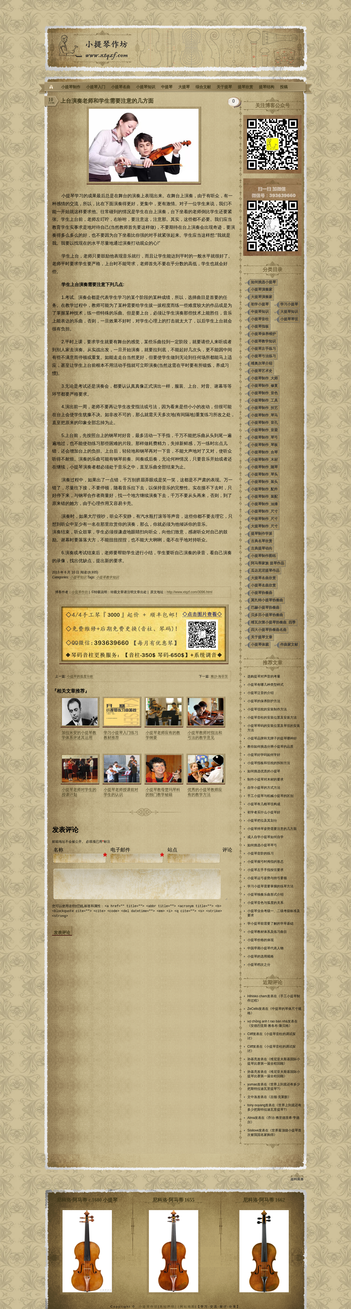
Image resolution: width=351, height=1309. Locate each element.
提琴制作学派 (261, 533)
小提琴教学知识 (107, 577)
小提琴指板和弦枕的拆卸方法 (268, 763)
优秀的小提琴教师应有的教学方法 (205, 792)
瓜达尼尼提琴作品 (265, 570)
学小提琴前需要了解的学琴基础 (270, 923)
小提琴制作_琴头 (264, 474)
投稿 (284, 87)
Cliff (250, 1034)
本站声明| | (170, 1306)
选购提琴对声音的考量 (263, 676)
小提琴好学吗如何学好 (263, 755)
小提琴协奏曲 (261, 593)
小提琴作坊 (80, 592)
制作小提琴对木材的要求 (265, 779)
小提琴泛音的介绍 (260, 693)
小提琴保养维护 (263, 334)
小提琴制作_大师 (264, 378)
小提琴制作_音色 (264, 393)
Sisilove (253, 1130)
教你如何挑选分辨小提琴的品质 (270, 746)
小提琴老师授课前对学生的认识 (121, 792)
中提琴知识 (260, 312)
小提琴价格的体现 (260, 940)
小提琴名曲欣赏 (263, 585)
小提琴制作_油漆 (264, 504)
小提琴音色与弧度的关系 (265, 903)
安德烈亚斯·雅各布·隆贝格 (270, 1026)
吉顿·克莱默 (279, 1097)
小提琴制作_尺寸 (264, 511)
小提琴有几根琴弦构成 (263, 804)
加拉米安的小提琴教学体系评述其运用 (79, 735)
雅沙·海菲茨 (219, 676)
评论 (227, 850)
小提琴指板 (260, 326)
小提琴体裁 (260, 644)
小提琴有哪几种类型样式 (265, 685)
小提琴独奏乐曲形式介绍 (265, 894)
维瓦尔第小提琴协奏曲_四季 (273, 622)
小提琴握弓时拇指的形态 (265, 862)
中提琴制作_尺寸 (264, 519)
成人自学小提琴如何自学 (265, 837)
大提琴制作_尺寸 (264, 526)
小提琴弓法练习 (263, 356)
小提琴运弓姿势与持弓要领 (267, 878)
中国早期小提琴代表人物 (265, 948)
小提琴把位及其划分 (262, 820)
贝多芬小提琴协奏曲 (267, 615)
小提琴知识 (145, 87)
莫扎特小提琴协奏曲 (267, 600)
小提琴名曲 (120, 87)
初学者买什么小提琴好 (263, 812)
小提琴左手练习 (263, 349)
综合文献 (203, 87)
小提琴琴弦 (289, 319)
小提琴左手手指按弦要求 (265, 870)
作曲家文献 (289, 644)
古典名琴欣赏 (261, 541)
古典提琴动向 (261, 548)
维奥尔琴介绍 (261, 363)
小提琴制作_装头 (264, 482)
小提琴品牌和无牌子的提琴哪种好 (272, 738)
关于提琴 (224, 87)
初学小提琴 (260, 304)
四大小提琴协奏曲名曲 (269, 630)
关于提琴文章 (261, 637)
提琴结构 (266, 87)
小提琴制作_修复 (264, 386)
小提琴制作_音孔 (264, 423)
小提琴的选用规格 (260, 956)
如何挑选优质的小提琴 (263, 771)
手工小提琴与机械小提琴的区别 (270, 796)
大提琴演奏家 (261, 297)
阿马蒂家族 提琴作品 (267, 563)
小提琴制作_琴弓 (264, 437)
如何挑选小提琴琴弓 (262, 845)
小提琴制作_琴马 (264, 415)
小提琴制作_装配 (264, 497)
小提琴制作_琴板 (264, 445)
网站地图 (187, 1306)
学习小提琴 (289, 304)
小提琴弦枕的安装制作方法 (267, 709)
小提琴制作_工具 (264, 400)
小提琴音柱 (260, 319)
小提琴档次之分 (258, 965)
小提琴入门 (95, 87)
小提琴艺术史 (261, 371)
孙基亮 (252, 1059)
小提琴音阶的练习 (260, 853)
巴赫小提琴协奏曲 (265, 607)
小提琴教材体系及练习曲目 (267, 932)
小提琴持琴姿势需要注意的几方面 (272, 829)
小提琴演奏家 (261, 289)
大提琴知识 (289, 312)
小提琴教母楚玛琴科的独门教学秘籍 (163, 792)
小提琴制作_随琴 (264, 467)
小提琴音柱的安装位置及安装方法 (272, 717)
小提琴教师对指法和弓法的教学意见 (205, 735)
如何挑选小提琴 (263, 282)
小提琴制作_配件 (264, 489)
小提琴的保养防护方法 (263, 701)
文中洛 (252, 1097)
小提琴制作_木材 (264, 460)
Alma (251, 1118)
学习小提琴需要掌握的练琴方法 (270, 886)
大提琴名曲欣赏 (263, 578)
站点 (172, 850)
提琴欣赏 (245, 87)
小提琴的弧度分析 (80, 676)
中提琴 (166, 87)
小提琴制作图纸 (263, 556)
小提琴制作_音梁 (264, 430)
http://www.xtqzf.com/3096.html (189, 592)
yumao (252, 1084)
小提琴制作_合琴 (264, 452)
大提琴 (184, 87)
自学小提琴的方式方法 (263, 788)
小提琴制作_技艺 (264, 408)
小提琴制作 (70, 87)
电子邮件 (120, 850)
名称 (58, 850)
